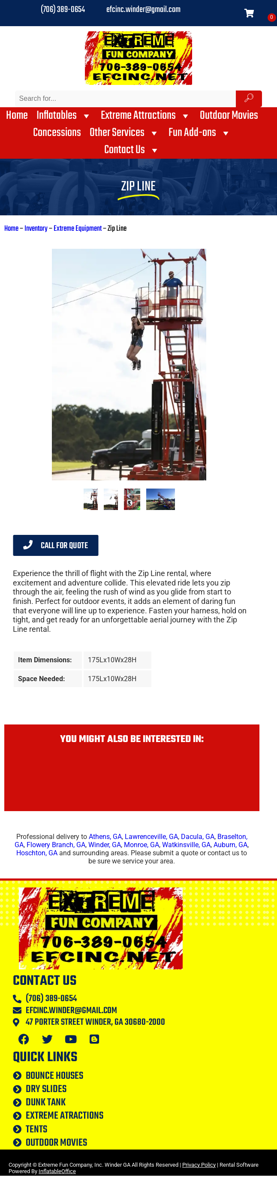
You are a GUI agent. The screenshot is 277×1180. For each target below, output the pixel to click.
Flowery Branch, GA (56, 845)
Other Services (125, 133)
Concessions (57, 133)
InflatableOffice (57, 1171)
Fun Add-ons (200, 133)
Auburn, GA (230, 845)
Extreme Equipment (78, 229)
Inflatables (64, 115)
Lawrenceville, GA (151, 837)
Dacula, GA (197, 837)
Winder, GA (104, 845)
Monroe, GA (141, 845)
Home (17, 115)
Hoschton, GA (36, 853)
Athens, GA (105, 837)
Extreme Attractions (146, 115)
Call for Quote (55, 545)
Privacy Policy (199, 1165)
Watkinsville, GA (186, 845)
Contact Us (132, 150)
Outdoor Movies (229, 115)
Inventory (36, 229)
